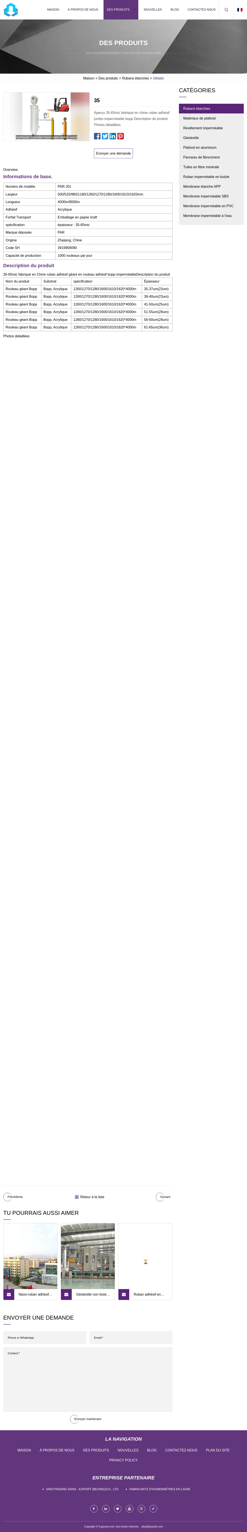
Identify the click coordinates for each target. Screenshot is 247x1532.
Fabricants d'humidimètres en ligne (159, 1489)
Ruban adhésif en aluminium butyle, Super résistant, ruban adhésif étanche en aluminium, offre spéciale (150, 1296)
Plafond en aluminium (200, 147)
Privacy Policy (123, 1460)
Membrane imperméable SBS (206, 196)
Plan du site (217, 1450)
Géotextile (191, 138)
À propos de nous (83, 9)
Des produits (118, 9)
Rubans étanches (135, 78)
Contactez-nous (202, 9)
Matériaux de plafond (199, 118)
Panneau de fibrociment (201, 157)
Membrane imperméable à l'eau (207, 216)
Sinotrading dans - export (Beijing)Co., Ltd (82, 1489)
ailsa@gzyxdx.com (152, 1526)
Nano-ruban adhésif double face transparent (34, 1296)
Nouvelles (153, 9)
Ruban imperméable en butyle (206, 177)
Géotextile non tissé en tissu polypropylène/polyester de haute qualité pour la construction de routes (94, 1296)
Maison (53, 9)
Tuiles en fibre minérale (201, 167)
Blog (175, 9)
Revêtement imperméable (203, 128)
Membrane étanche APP (202, 186)
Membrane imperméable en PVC (208, 206)
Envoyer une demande (113, 153)
